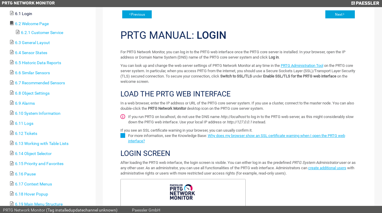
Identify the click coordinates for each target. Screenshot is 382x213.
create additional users (327, 168)
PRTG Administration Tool (302, 65)
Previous (138, 14)
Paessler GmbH (146, 210)
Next (338, 14)
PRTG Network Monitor (24, 210)
